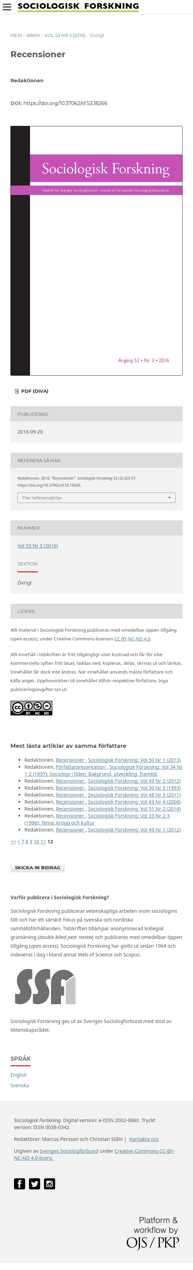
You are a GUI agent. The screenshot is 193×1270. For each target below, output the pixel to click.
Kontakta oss (144, 1139)
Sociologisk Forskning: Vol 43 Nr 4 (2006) (134, 801)
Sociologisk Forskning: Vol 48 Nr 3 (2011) (134, 794)
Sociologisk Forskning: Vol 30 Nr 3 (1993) (134, 787)
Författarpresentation (81, 767)
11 (43, 841)
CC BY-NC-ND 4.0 (132, 639)
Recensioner (71, 760)
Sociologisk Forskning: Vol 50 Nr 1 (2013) (134, 760)
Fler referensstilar (42, 498)
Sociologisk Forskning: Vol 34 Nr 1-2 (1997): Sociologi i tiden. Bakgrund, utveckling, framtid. (103, 770)
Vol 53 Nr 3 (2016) (65, 35)
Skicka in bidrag (37, 867)
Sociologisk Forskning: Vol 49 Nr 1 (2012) (134, 829)
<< (13, 841)
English (18, 1075)
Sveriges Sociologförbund (68, 1151)
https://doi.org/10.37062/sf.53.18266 (65, 103)
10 (36, 841)
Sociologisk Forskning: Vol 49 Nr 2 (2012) (134, 780)
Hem (16, 35)
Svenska (19, 1085)
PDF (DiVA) (34, 391)
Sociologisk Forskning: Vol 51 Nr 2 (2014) (134, 808)
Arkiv (33, 35)
